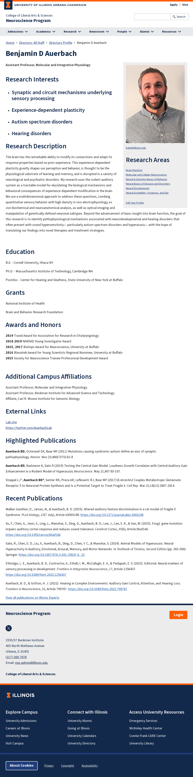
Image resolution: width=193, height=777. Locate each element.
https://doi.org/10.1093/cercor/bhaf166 (33, 534)
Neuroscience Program (28, 21)
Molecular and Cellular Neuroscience (146, 175)
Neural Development (137, 188)
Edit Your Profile (135, 203)
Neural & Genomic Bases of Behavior (146, 179)
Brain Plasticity (134, 170)
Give (185, 5)
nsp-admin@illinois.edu (31, 662)
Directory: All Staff (31, 42)
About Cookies (22, 765)
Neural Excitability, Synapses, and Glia (147, 193)
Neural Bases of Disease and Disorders (148, 184)
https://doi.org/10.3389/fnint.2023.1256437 (36, 574)
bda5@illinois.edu (136, 148)
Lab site (11, 422)
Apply (174, 5)
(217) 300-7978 (16, 657)
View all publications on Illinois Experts (32, 597)
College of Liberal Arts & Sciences (29, 15)
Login (178, 615)
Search (181, 17)
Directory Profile (60, 42)
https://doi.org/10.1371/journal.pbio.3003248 (111, 515)
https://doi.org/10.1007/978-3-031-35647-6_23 (52, 554)
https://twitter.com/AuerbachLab (29, 428)
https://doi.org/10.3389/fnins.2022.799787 (97, 589)
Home (10, 42)
